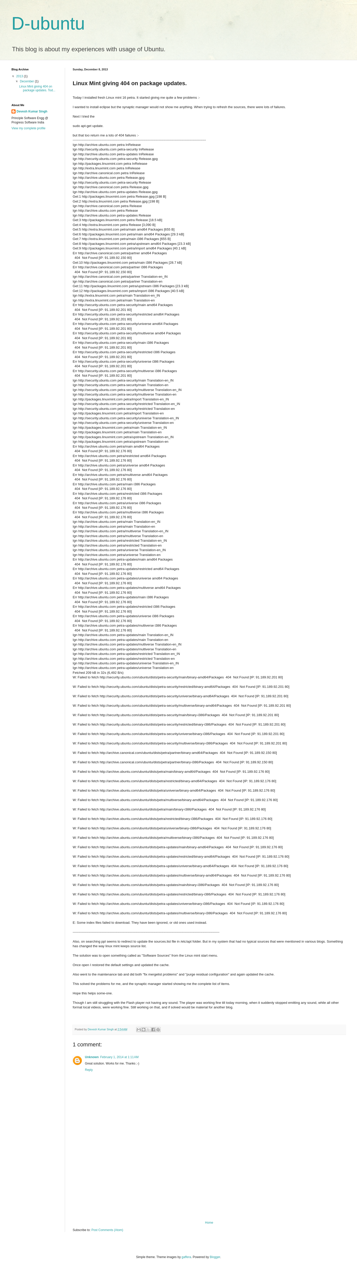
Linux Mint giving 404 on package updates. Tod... (37, 88)
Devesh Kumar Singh (32, 111)
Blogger (215, 1257)
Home (209, 1222)
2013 (20, 76)
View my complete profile (28, 128)
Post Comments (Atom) (107, 1230)
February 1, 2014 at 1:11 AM (119, 1057)
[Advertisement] (209, 1182)
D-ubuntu (48, 23)
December (27, 81)
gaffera (186, 1257)
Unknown (92, 1057)
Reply (89, 1070)
